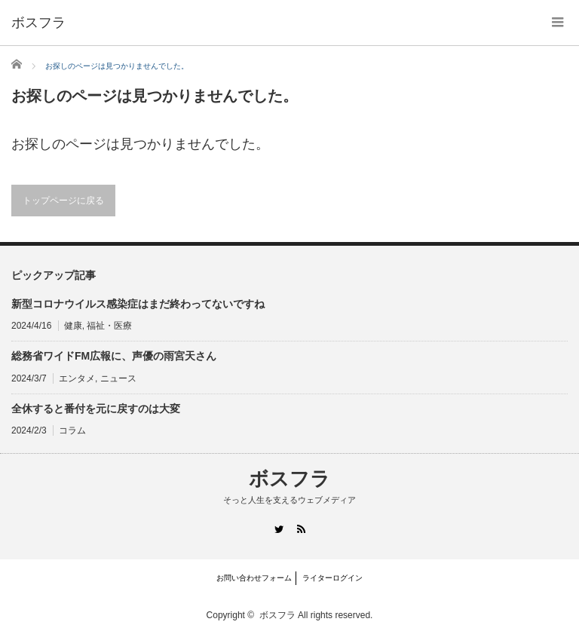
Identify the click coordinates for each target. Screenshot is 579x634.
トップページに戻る (63, 200)
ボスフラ (38, 22)
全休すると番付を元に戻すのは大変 (95, 409)
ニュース (118, 378)
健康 (73, 325)
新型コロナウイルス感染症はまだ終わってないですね (138, 304)
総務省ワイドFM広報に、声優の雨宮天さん (113, 356)
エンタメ (77, 378)
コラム (72, 430)
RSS (301, 528)
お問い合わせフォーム (254, 578)
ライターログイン (332, 578)
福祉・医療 (109, 325)
